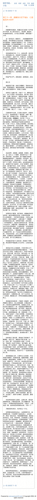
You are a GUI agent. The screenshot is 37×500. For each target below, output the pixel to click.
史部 (24, 3)
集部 (32, 3)
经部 (19, 3)
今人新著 (31, 5)
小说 (4, 5)
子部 (28, 3)
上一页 (5, 11)
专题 (25, 5)
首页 (15, 3)
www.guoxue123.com (15, 496)
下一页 (14, 11)
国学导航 (6, 3)
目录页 (10, 11)
